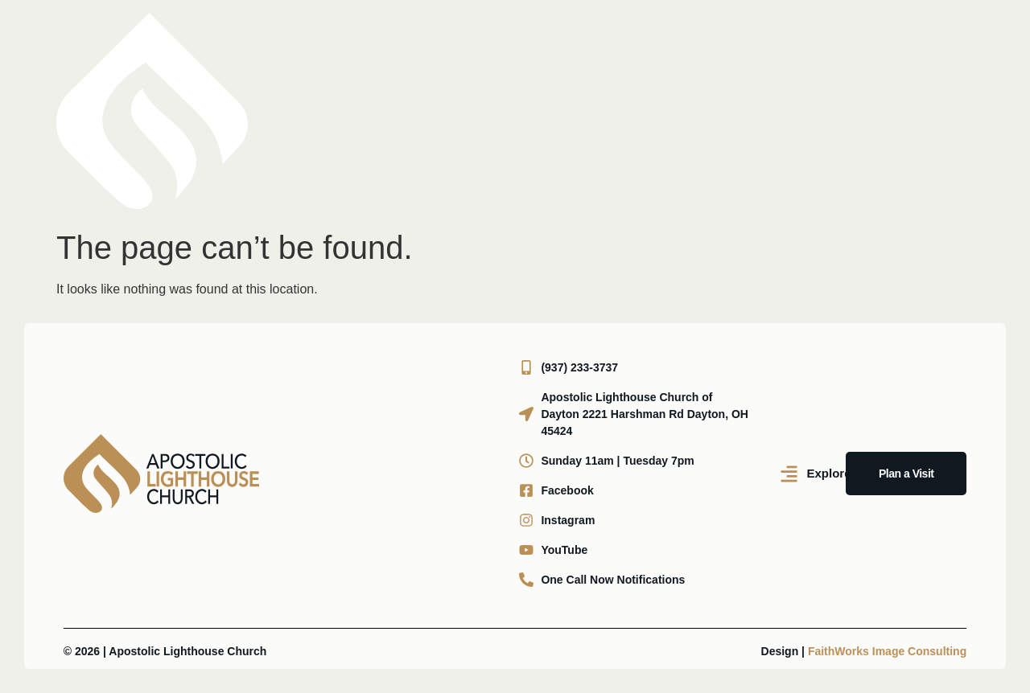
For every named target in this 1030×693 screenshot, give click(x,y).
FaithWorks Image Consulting (887, 651)
